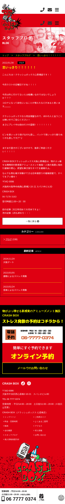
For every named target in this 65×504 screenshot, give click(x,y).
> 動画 (5, 426)
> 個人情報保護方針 (11, 439)
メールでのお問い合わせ (32, 368)
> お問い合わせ (39, 435)
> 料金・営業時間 (10, 421)
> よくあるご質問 (40, 421)
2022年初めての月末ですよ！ (26, 209)
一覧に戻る (32, 221)
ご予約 (41, 497)
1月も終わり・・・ (21, 212)
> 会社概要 (7, 430)
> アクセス (37, 426)
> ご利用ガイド (39, 417)
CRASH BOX (10, 383)
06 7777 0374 (13, 399)
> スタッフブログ (10, 435)
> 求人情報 (37, 430)
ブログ (21, 62)
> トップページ (9, 417)
